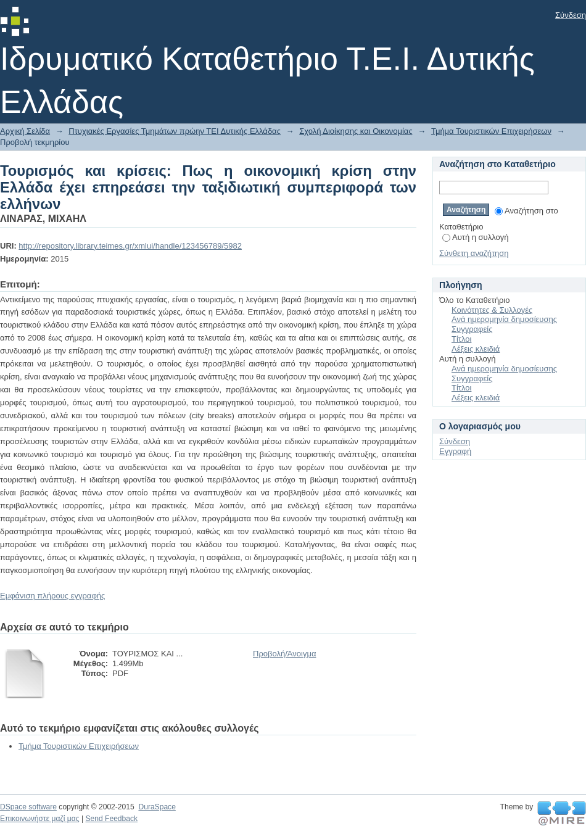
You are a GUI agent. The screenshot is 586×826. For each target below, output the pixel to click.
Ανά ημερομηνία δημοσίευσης (504, 319)
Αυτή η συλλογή (475, 237)
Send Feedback (111, 818)
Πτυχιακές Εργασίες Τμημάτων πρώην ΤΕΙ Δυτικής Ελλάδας (174, 131)
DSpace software (28, 807)
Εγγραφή (455, 451)
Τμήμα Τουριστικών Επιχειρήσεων (491, 131)
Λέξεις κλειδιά (476, 348)
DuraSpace (156, 807)
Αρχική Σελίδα (25, 131)
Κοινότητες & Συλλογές (492, 310)
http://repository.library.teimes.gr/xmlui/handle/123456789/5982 (130, 245)
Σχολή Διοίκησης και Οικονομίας (356, 131)
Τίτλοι (461, 339)
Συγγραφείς (472, 329)
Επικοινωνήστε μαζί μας (40, 818)
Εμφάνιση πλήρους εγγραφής (52, 595)
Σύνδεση (570, 15)
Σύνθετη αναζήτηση (474, 253)
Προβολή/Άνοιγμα (284, 653)
